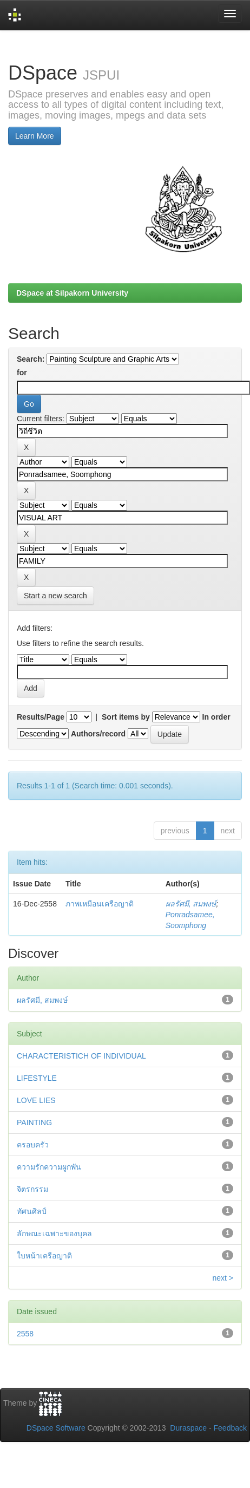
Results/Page (40, 717)
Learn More (34, 136)
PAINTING (34, 1122)
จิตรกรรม (32, 1189)
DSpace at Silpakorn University (72, 293)
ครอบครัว (33, 1144)
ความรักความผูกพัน (49, 1167)
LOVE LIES (36, 1100)
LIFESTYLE (37, 1078)
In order (216, 717)
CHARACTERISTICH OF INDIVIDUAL (81, 1056)
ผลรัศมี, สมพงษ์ (191, 903)
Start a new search (55, 595)
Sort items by (126, 717)
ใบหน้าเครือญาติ (44, 1255)
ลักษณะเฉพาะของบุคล (54, 1233)
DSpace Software (56, 1428)
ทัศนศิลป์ (32, 1211)
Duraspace (188, 1428)
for (22, 372)
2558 (25, 1333)
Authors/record (98, 733)
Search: (30, 359)
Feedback (230, 1428)
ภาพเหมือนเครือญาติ (99, 903)
